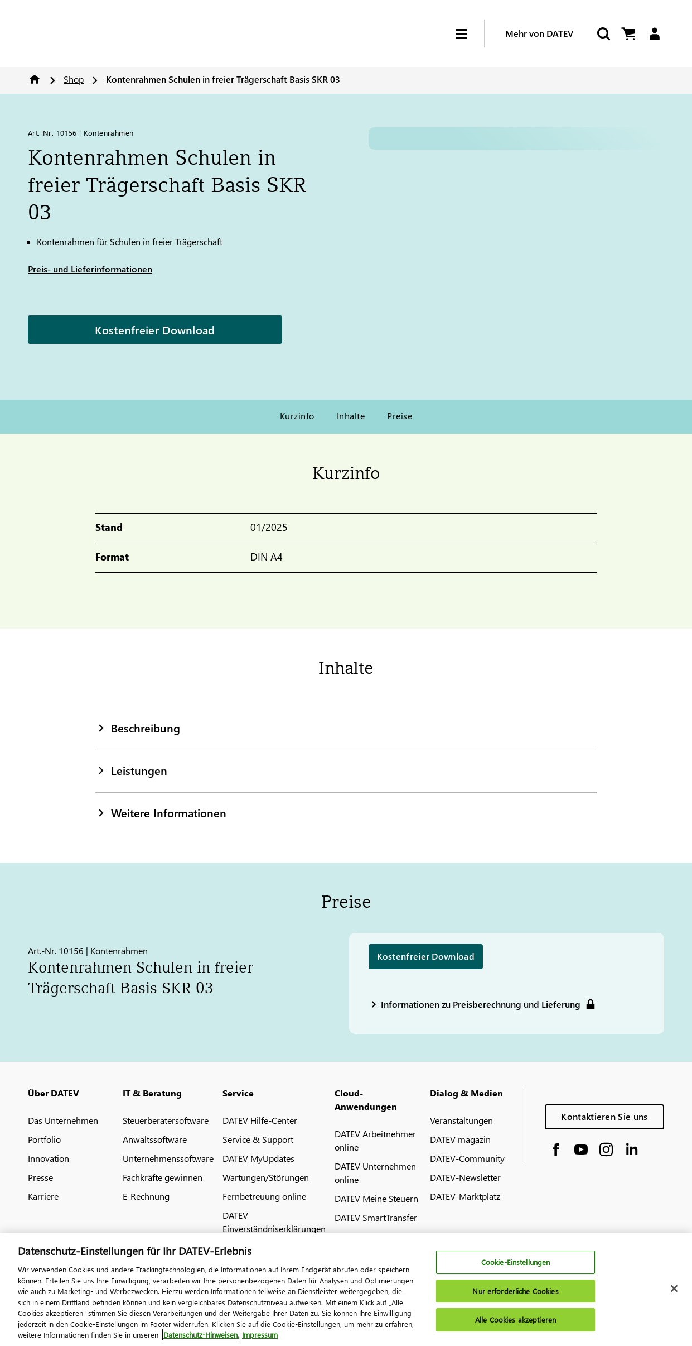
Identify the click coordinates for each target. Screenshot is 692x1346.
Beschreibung (137, 727)
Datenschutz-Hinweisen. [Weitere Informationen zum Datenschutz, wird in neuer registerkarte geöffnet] (201, 1334)
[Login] (654, 34)
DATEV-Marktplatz (465, 1196)
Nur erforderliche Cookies (515, 1291)
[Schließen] (674, 1288)
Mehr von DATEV (539, 33)
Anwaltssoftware (155, 1139)
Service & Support (257, 1139)
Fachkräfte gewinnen (162, 1177)
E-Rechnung (146, 1196)
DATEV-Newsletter (465, 1177)
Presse (40, 1177)
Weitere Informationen (160, 812)
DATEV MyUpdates (258, 1158)
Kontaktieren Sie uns (604, 1116)
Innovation (48, 1158)
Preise (399, 415)
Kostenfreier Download (155, 329)
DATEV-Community (467, 1158)
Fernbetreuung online (264, 1196)
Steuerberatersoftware (166, 1120)
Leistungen (131, 770)
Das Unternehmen (63, 1120)
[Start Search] (603, 34)
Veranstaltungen (461, 1120)
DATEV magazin (460, 1139)
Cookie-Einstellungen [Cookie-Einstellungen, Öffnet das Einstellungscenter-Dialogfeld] (515, 1262)
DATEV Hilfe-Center (259, 1120)
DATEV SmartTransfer (376, 1217)
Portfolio (44, 1139)
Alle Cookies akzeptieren (515, 1320)
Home (34, 79)
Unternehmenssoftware (168, 1158)
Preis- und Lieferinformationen (90, 269)
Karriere (43, 1196)
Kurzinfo (297, 415)
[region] (346, 1289)
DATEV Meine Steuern (376, 1198)
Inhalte (351, 415)
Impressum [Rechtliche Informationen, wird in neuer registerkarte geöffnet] (260, 1334)
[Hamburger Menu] (470, 34)
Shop (74, 79)
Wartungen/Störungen (265, 1177)
